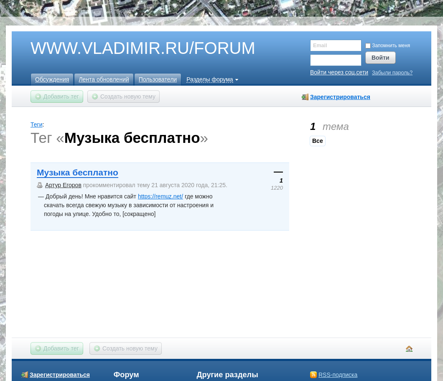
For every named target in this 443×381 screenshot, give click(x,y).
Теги (36, 124)
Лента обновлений (104, 79)
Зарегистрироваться (340, 97)
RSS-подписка (337, 374)
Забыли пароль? (392, 73)
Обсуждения (52, 79)
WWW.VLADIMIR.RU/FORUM (129, 48)
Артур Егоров (63, 185)
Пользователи (158, 79)
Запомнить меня (387, 45)
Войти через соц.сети (339, 72)
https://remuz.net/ (160, 196)
